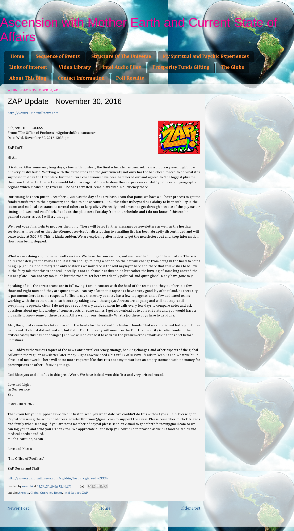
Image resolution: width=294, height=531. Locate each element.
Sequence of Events (58, 56)
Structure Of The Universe (121, 56)
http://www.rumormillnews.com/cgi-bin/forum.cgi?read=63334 (58, 478)
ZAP (85, 492)
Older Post (191, 508)
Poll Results (130, 78)
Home (17, 56)
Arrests (23, 492)
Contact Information (81, 78)
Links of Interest (28, 67)
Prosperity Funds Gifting (180, 67)
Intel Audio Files (121, 67)
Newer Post (18, 508)
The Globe (232, 67)
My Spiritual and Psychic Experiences (206, 56)
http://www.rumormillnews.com (33, 113)
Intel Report (72, 492)
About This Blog (27, 78)
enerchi (28, 486)
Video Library (75, 67)
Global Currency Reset (46, 492)
